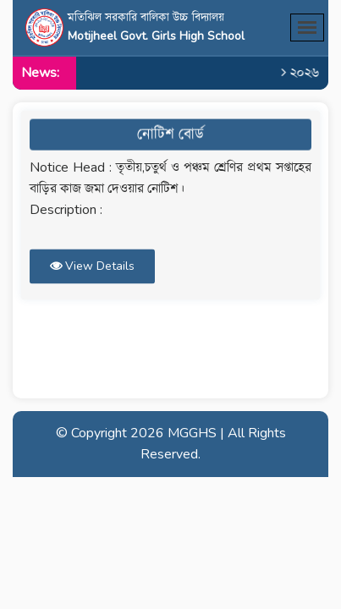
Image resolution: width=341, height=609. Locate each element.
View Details (92, 263)
